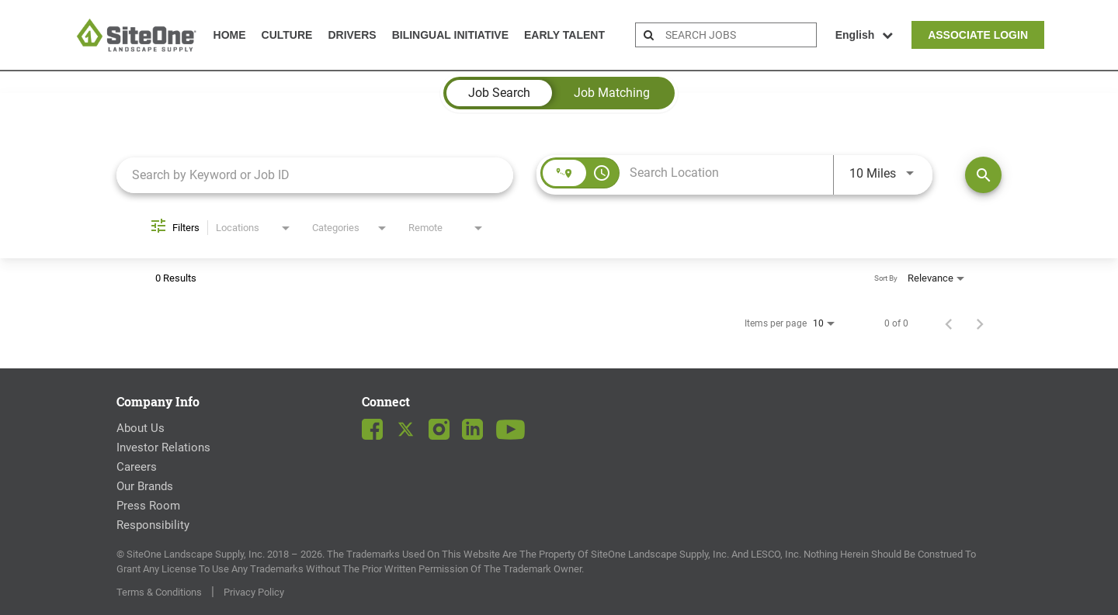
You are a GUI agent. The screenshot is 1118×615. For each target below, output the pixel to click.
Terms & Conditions (159, 592)
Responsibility (152, 525)
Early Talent (564, 35)
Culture (287, 35)
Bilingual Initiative (450, 35)
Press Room (148, 506)
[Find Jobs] (983, 175)
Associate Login (978, 35)
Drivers (352, 35)
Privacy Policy (254, 592)
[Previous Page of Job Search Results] (948, 323)
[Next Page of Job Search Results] (979, 323)
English (864, 34)
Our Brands (144, 486)
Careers (136, 467)
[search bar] (738, 35)
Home (230, 35)
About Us (140, 428)
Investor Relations (163, 447)
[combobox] (315, 175)
